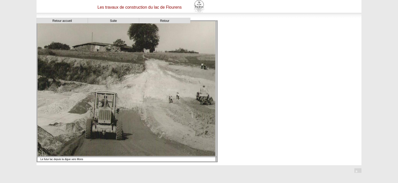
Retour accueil (62, 21)
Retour (164, 21)
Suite (113, 21)
